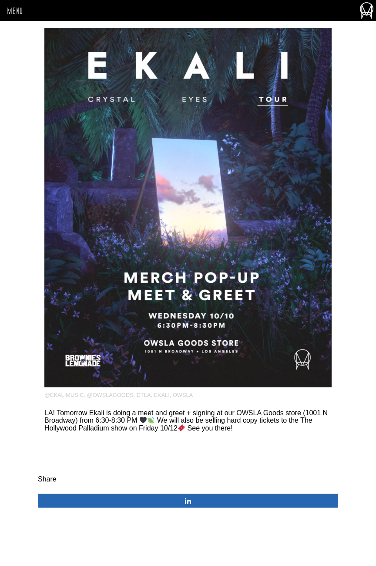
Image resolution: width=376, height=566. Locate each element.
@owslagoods (110, 395)
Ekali (161, 395)
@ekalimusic (64, 395)
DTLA (144, 395)
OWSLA (183, 395)
